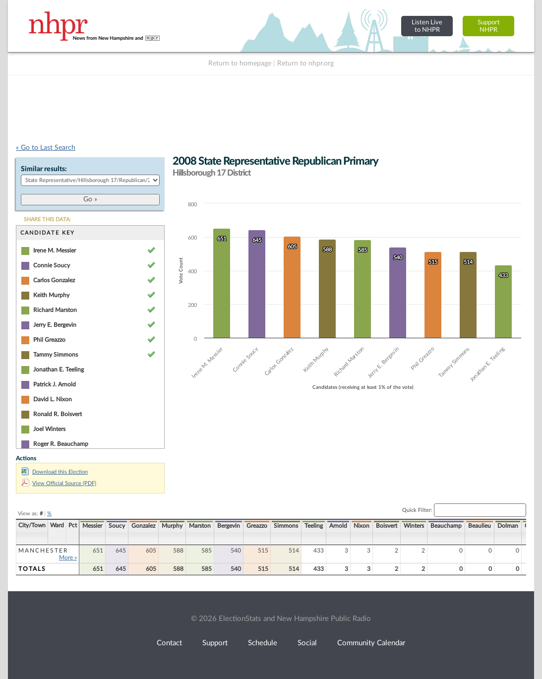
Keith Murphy (51, 295)
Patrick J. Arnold (54, 384)
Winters (414, 526)
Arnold (338, 526)
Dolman (507, 526)
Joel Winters (49, 429)
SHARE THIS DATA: (47, 219)
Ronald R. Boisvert (57, 414)
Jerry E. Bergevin (54, 325)
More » (68, 557)
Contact (169, 643)
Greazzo (256, 526)
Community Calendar (371, 643)
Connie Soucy (51, 265)
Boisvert (386, 526)
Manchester (43, 551)
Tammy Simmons (55, 355)
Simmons (286, 526)
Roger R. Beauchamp (60, 444)
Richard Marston (55, 310)
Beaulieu (479, 526)
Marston (200, 526)
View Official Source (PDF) (58, 483)
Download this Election (54, 472)
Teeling (313, 526)
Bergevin (228, 526)
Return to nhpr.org (305, 63)
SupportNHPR (489, 26)
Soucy (117, 526)
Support (215, 643)
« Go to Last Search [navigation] (45, 147)
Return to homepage (239, 63)
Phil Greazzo (49, 340)
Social (307, 643)
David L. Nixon (52, 399)
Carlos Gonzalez (54, 280)
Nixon (361, 526)
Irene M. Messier (54, 250)
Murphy (172, 526)
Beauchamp (446, 526)
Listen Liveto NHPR (427, 26)
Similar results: (44, 169)
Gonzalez (143, 526)
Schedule (262, 643)
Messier (92, 526)
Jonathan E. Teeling (58, 369)
